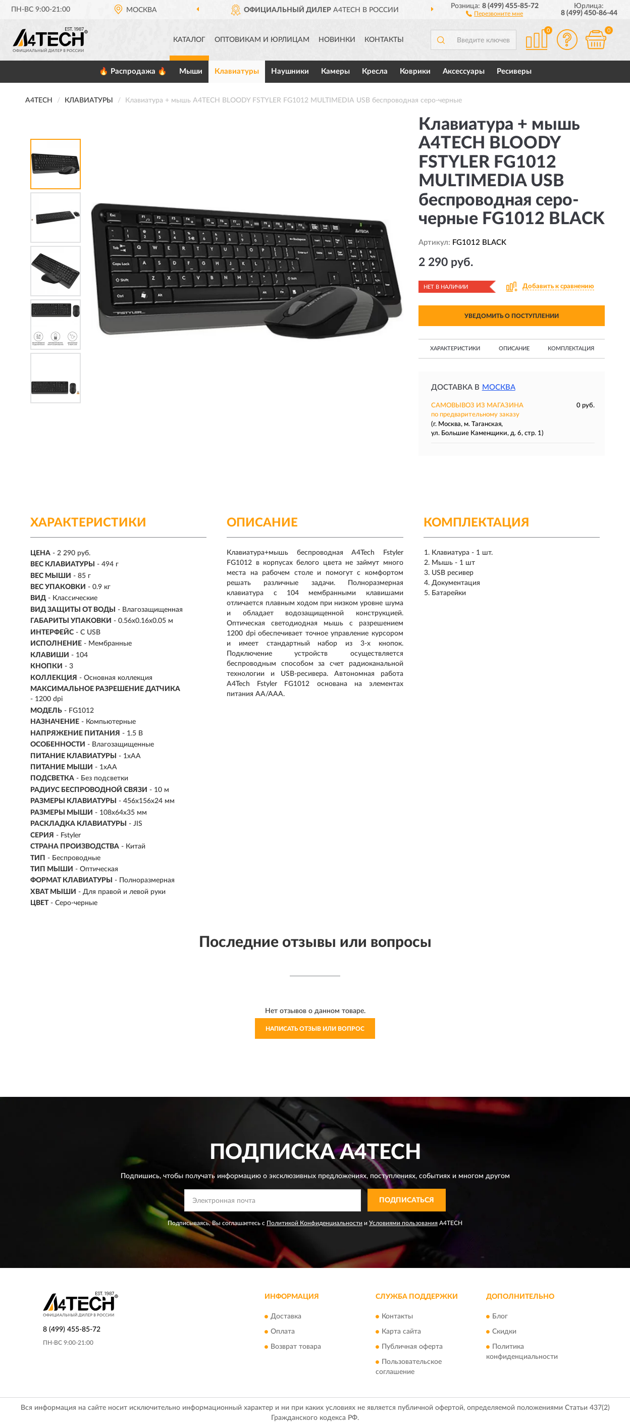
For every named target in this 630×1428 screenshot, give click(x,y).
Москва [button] (498, 387)
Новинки (337, 39)
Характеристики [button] (455, 348)
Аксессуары (464, 71)
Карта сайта (401, 1331)
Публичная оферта (412, 1346)
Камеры (335, 71)
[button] (494, 13)
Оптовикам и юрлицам (262, 39)
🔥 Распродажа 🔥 (133, 71)
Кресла (375, 71)
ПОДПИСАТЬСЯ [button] (406, 1200)
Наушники (290, 71)
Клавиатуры (237, 71)
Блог (500, 1316)
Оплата (283, 1331)
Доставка (286, 1316)
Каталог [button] (189, 39)
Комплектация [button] (571, 348)
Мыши (190, 71)
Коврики (415, 71)
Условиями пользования (403, 1223)
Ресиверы (514, 71)
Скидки (504, 1331)
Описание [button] (514, 348)
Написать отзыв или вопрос (315, 1029)
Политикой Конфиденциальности (314, 1223)
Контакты (384, 39)
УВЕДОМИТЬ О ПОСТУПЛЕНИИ (511, 316)
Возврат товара (296, 1346)
